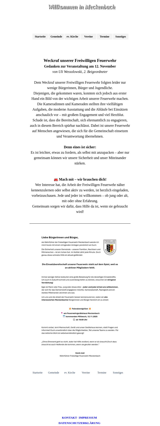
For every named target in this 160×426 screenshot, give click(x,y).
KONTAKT (69, 417)
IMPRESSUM (88, 417)
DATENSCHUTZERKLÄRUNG (79, 423)
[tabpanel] (80, 135)
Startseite (40, 36)
